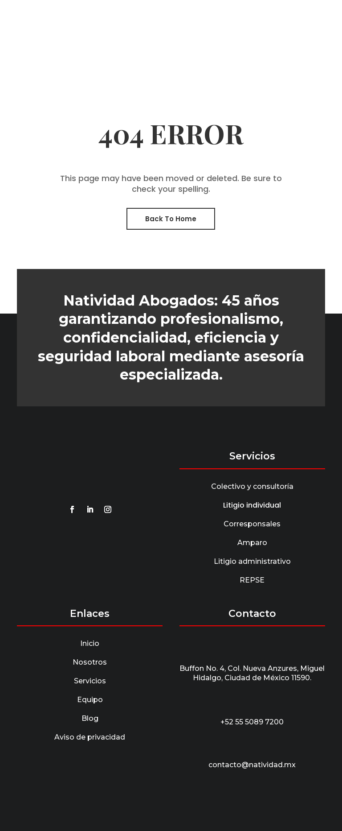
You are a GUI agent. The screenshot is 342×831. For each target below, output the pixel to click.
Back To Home (170, 218)
